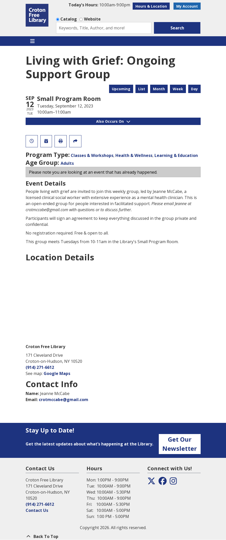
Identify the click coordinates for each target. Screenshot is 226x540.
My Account (187, 6)
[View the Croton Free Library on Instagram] (173, 482)
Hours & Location (151, 6)
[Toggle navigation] (32, 41)
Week (178, 88)
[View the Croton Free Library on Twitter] (151, 482)
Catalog (68, 19)
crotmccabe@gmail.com (63, 399)
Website (92, 19)
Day (194, 88)
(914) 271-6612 (40, 367)
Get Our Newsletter (179, 444)
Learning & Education (176, 155)
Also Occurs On (113, 121)
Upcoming (121, 88)
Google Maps (57, 373)
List (141, 88)
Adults (67, 163)
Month (159, 88)
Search (177, 28)
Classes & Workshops (92, 155)
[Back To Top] (113, 536)
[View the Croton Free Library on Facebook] (163, 482)
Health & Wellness (133, 155)
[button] (99, 5)
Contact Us (37, 510)
